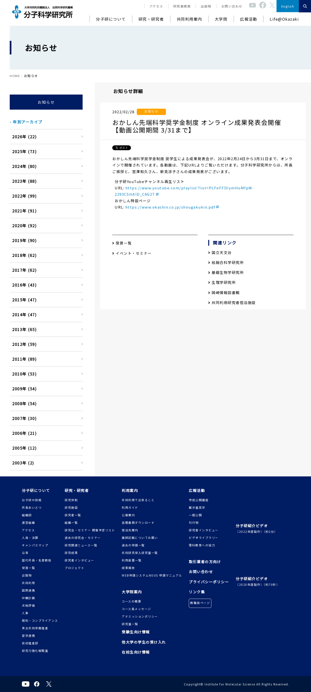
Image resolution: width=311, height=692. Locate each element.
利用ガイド (130, 507)
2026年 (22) (24, 137)
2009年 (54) (24, 389)
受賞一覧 (122, 242)
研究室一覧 (130, 624)
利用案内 (130, 490)
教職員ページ (200, 603)
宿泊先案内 (130, 530)
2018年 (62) (24, 255)
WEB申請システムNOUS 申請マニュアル (152, 575)
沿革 (25, 553)
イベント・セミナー (132, 253)
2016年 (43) (24, 285)
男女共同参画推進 (35, 628)
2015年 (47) (24, 300)
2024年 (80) (24, 166)
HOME (15, 75)
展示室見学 (197, 507)
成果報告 (128, 568)
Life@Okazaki (284, 19)
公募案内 (128, 515)
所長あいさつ (32, 507)
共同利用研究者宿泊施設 (232, 302)
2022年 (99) (24, 196)
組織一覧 (71, 522)
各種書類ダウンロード (138, 522)
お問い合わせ (231, 6)
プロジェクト (74, 568)
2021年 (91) (24, 211)
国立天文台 (220, 252)
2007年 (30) (24, 418)
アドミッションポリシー (140, 616)
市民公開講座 (198, 500)
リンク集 (197, 591)
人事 (25, 613)
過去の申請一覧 (133, 545)
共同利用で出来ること (138, 500)
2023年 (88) (24, 181)
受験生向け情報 (136, 631)
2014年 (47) (24, 314)
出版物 (206, 6)
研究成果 (71, 553)
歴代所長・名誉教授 (37, 560)
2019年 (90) (24, 240)
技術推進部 (30, 643)
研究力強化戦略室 (35, 650)
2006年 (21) (24, 433)
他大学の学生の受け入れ (144, 642)
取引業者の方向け (205, 561)
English (287, 6)
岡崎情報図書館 (224, 292)
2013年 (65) (24, 329)
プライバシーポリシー (209, 581)
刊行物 (194, 522)
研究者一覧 (73, 515)
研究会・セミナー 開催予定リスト (90, 530)
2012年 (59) (24, 344)
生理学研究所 (222, 282)
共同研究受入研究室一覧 (140, 553)
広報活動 (248, 19)
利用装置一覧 (131, 560)
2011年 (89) (24, 359)
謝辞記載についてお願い (140, 537)
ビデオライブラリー (203, 537)
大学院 (221, 19)
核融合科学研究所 (226, 262)
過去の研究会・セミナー (83, 537)
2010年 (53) (24, 374)
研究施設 (71, 507)
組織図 (27, 515)
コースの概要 (131, 601)
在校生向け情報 (136, 652)
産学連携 (28, 635)
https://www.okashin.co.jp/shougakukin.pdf (170, 207)
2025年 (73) (24, 151)
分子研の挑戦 (32, 500)
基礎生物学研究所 (226, 272)
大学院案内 (132, 591)
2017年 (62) (24, 270)
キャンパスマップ (35, 545)
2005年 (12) (24, 448)
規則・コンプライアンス (40, 620)
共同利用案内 (189, 19)
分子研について (111, 19)
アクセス (156, 6)
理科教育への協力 (202, 545)
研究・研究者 (151, 19)
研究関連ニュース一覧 (81, 545)
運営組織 (28, 522)
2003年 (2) (23, 463)
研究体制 (71, 500)
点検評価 (28, 605)
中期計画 (28, 598)
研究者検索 (182, 6)
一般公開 (195, 515)
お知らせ (46, 102)
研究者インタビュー (79, 560)
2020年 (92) (24, 225)
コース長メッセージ (136, 609)
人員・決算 (30, 537)
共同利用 (28, 583)
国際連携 (28, 590)
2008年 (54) (24, 403)
